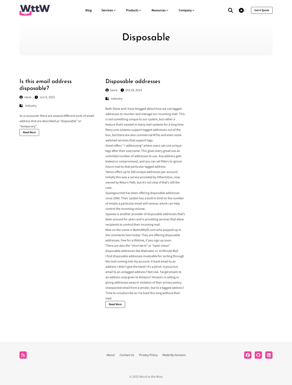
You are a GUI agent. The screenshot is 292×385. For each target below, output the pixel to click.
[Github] (258, 355)
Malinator (147, 251)
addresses (112, 114)
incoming (164, 114)
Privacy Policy (148, 355)
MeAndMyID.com (144, 230)
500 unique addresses (146, 172)
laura (111, 90)
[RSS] (23, 355)
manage (146, 114)
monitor (129, 114)
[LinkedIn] (269, 355)
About (110, 355)
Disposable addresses (132, 81)
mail (174, 114)
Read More (29, 132)
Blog (88, 10)
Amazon (144, 277)
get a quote (261, 10)
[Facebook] (247, 355)
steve (25, 97)
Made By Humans (174, 355)
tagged (177, 109)
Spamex (110, 214)
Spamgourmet (115, 193)
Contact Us (127, 355)
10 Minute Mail (168, 251)
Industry (30, 105)
